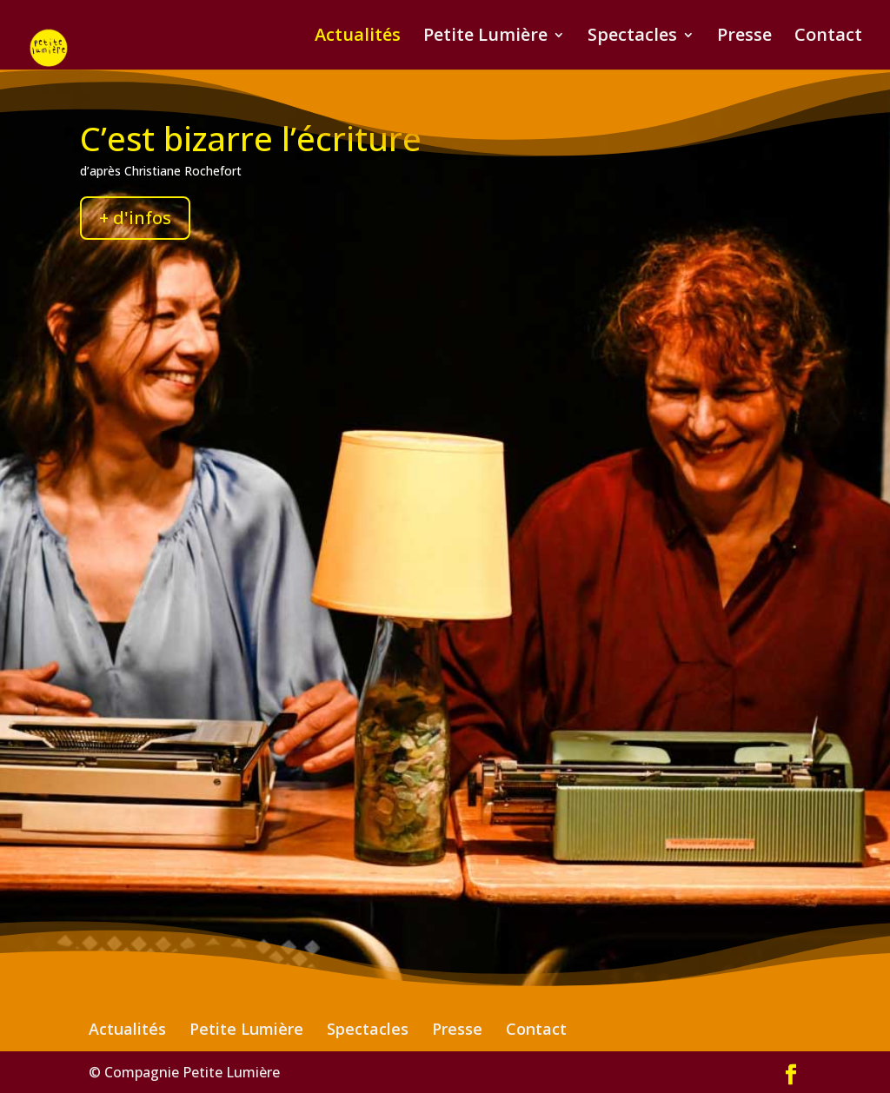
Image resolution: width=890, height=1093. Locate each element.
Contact (828, 37)
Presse (744, 37)
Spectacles (632, 37)
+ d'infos (135, 217)
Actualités (358, 37)
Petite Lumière (485, 37)
